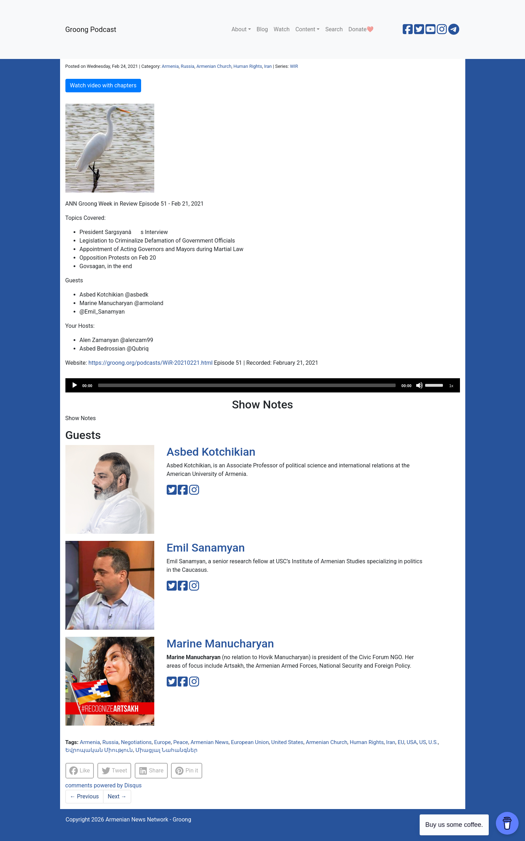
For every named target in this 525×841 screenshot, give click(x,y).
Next (117, 796)
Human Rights (248, 66)
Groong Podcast (91, 29)
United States (287, 742)
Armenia (170, 66)
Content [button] (305, 29)
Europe (162, 742)
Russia (187, 66)
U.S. (433, 742)
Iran (268, 66)
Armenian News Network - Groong (148, 819)
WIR (294, 66)
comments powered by (103, 785)
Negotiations (136, 742)
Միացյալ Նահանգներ (166, 750)
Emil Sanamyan (206, 547)
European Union (250, 742)
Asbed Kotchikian (211, 452)
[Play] (74, 385)
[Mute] (419, 385)
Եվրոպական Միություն (99, 750)
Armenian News (210, 742)
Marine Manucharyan (220, 643)
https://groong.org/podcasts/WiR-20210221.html (151, 362)
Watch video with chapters (103, 85)
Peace (180, 742)
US (422, 742)
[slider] (247, 385)
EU (401, 742)
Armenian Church (214, 66)
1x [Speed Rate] (451, 386)
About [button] (239, 29)
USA (412, 742)
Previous (84, 796)
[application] (262, 385)
